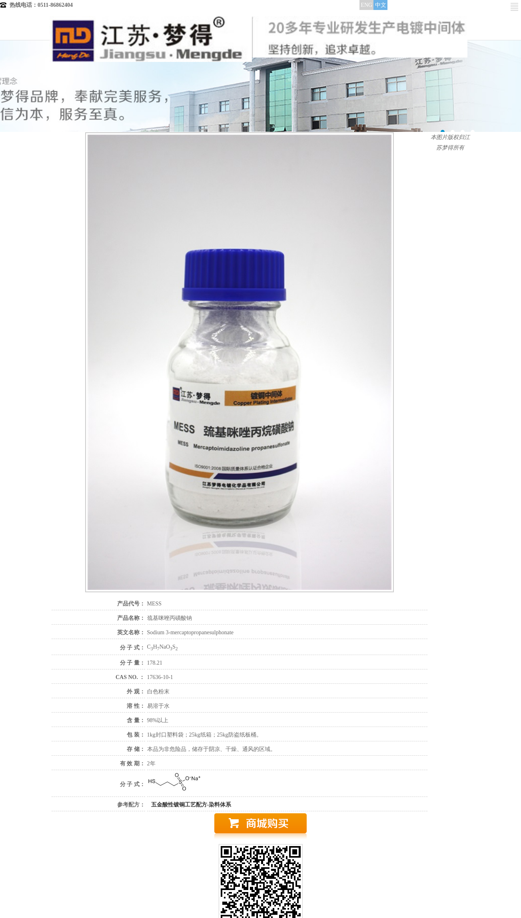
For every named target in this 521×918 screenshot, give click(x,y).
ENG (366, 5)
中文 (380, 5)
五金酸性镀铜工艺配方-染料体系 (191, 805)
